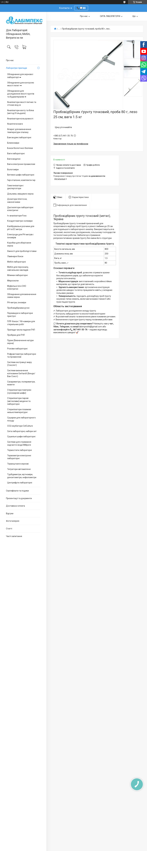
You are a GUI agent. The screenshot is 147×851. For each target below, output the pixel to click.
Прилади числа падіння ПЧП (21, 330)
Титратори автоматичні (19, 469)
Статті (9, 528)
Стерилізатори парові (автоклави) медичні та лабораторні (18, 401)
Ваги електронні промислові (21, 164)
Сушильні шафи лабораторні (21, 436)
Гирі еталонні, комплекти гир (21, 180)
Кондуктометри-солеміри (20, 221)
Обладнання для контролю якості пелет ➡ (20, 84)
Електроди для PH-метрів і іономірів (20, 236)
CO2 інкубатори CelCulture (20, 426)
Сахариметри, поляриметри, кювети (21, 383)
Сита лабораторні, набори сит (22, 431)
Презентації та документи (19, 498)
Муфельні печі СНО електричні (16, 287)
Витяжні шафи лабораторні (20, 175)
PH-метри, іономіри (16, 302)
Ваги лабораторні (16, 153)
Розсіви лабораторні (17, 348)
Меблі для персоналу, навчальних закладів (18, 268)
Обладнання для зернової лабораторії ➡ (20, 75)
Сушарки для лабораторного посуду (21, 419)
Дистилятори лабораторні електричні (20, 209)
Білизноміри (13, 143)
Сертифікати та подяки (17, 491)
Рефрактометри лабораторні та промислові (21, 355)
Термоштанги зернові (18, 464)
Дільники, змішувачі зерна (20, 194)
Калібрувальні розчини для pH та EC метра (20, 227)
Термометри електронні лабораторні (19, 457)
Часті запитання (14, 536)
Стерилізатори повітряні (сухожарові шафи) (19, 391)
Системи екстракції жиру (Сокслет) (19, 363)
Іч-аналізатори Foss (17, 215)
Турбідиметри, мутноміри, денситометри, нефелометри (21, 476)
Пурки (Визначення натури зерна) (20, 342)
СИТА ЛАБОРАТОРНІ (110, 16)
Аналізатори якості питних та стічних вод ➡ (21, 103)
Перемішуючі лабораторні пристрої (20, 314)
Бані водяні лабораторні (19, 137)
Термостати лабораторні (19, 450)
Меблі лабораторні (16, 262)
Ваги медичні (13, 159)
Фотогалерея (12, 521)
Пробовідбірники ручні (18, 308)
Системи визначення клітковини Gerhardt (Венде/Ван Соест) (21, 373)
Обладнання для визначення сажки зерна (21, 295)
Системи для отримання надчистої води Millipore (19, 443)
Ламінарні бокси (15, 256)
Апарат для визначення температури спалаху (19, 130)
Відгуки (9, 513)
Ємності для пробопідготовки (21, 251)
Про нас (10, 60)
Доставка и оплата (15, 506)
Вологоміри (13, 169)
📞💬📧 (81, 8)
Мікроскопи (13, 280)
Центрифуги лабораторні (19, 482)
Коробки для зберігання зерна (19, 244)
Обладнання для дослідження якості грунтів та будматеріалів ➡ (20, 94)
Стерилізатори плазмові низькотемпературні (19, 411)
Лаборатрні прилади (16, 68)
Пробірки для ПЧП (16, 335)
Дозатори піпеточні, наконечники (17, 200)
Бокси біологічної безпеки (20, 148)
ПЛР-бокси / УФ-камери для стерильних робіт (21, 323)
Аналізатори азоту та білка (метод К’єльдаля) (20, 112)
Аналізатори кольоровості (20, 118)
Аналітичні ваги (15, 124)
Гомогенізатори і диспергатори (15, 187)
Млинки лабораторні (17, 275)
